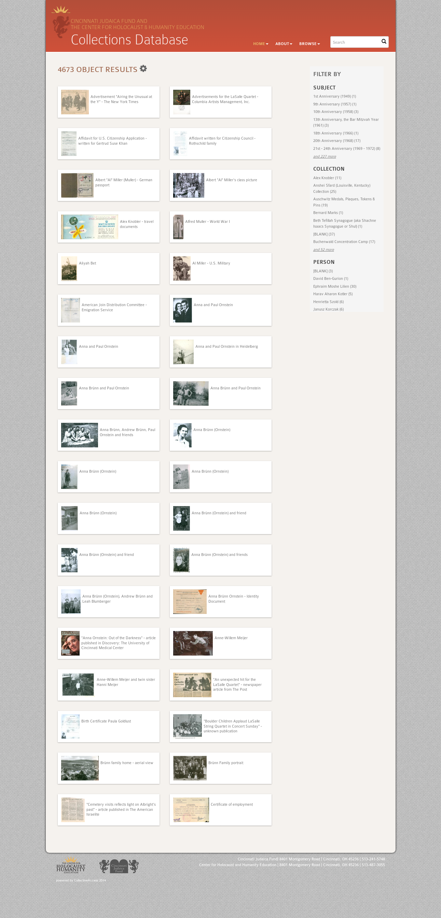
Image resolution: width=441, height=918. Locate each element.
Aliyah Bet (87, 263)
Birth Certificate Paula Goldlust (106, 721)
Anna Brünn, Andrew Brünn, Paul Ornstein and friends (127, 432)
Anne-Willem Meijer (231, 638)
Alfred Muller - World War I (207, 221)
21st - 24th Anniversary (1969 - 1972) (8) (346, 148)
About (283, 44)
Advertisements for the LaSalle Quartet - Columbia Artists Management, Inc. (225, 99)
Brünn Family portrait (225, 763)
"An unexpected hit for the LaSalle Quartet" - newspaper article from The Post (237, 684)
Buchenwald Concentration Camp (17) (344, 242)
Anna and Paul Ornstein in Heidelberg (226, 346)
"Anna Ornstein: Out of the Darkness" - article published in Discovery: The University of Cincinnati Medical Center (118, 643)
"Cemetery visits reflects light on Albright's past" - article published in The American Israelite (121, 809)
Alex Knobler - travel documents (136, 224)
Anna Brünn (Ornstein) (211, 430)
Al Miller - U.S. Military (211, 263)
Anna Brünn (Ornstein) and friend (219, 513)
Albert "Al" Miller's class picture (231, 180)
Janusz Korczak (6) (328, 309)
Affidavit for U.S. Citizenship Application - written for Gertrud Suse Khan (112, 140)
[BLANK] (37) (324, 234)
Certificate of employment (232, 804)
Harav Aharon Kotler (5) (333, 294)
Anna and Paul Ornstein (213, 305)
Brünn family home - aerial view (126, 763)
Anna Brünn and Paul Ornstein (104, 388)
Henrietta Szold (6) (328, 302)
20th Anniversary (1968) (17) (336, 141)
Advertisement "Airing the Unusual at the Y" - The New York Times (121, 99)
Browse (309, 44)
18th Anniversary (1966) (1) (335, 133)
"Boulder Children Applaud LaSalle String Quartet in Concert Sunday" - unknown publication (233, 726)
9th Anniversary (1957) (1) (334, 104)
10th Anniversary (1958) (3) (335, 112)
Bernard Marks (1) (328, 213)
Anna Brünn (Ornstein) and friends (219, 555)
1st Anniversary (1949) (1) (334, 96)
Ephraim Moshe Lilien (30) (334, 286)
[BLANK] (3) (323, 271)
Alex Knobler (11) (327, 178)
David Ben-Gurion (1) (330, 278)
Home (260, 44)
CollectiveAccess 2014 (90, 880)
